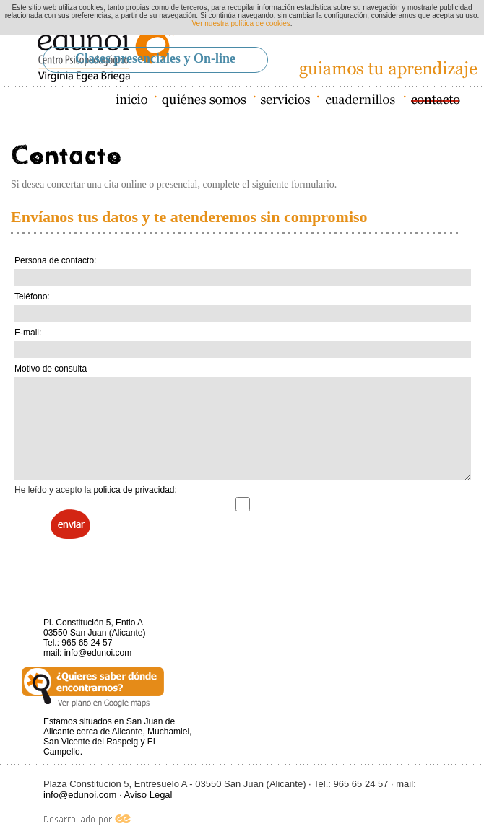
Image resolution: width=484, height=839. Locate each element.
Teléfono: (32, 296)
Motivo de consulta (50, 369)
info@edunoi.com (98, 653)
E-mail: (27, 333)
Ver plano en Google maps (93, 687)
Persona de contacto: (55, 260)
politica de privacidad (133, 490)
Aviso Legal (148, 794)
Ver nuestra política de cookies (241, 23)
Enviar (70, 524)
